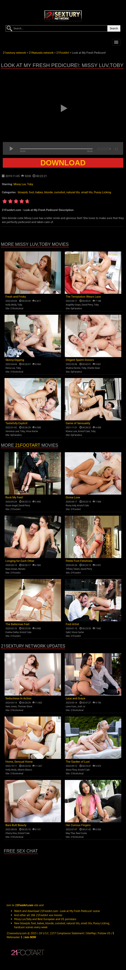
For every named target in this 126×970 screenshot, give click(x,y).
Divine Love (73, 497)
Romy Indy (71, 505)
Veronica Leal (12, 431)
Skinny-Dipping (14, 360)
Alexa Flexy (71, 769)
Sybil (68, 632)
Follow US (104, 933)
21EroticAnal (16, 308)
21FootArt (27, 445)
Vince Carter (78, 632)
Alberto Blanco (24, 769)
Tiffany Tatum (73, 569)
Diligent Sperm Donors (80, 360)
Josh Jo (81, 706)
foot (31, 192)
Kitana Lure (71, 431)
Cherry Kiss (11, 833)
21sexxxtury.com (17, 933)
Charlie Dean (93, 368)
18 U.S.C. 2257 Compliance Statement (61, 933)
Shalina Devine (73, 368)
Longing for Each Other (19, 561)
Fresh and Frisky (15, 296)
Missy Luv (20, 184)
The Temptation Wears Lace (83, 296)
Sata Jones (11, 706)
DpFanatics (76, 308)
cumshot (59, 192)
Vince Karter (32, 431)
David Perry (87, 304)
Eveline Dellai (12, 632)
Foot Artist (72, 624)
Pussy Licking (102, 192)
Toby (30, 184)
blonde (48, 192)
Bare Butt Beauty (15, 825)
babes (39, 192)
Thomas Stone (25, 706)
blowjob (22, 192)
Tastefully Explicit (16, 423)
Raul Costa (81, 833)
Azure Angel (11, 505)
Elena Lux (10, 368)
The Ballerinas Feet (17, 624)
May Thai (70, 833)
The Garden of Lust (78, 761)
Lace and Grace (75, 698)
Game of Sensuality (78, 423)
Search (114, 28)
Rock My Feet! (14, 497)
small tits (86, 192)
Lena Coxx (71, 706)
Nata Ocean (11, 569)
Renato (21, 569)
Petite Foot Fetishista (79, 561)
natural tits (73, 192)
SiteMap (91, 933)
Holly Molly (10, 304)
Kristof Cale (84, 431)
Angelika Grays (73, 304)
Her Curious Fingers (78, 825)
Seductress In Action (18, 698)
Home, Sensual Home (19, 761)
